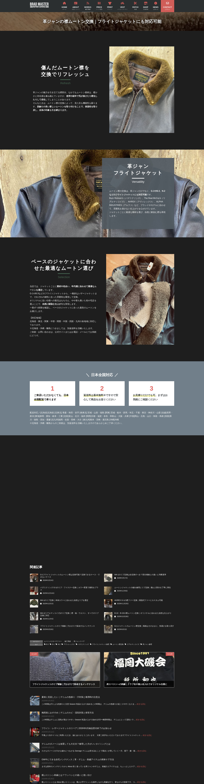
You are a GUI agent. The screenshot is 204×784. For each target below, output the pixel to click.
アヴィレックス (69, 644)
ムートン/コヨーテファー (53, 641)
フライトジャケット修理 (100, 644)
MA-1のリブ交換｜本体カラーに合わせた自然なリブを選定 (64, 600)
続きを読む (141, 704)
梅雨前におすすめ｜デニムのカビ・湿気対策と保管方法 (68, 713)
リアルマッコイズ (133, 644)
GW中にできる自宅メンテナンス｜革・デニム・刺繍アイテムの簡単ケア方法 (78, 759)
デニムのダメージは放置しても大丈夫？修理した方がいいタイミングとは (76, 744)
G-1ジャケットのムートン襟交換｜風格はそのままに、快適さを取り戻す (144, 626)
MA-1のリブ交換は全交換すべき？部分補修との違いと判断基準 (140, 575)
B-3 (47, 644)
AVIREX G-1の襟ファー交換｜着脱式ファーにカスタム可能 (138, 600)
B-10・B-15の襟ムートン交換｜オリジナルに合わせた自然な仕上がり (142, 613)
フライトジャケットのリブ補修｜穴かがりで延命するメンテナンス (67, 626)
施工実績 (68, 641)
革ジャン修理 (147, 644)
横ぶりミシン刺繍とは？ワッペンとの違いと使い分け (67, 775)
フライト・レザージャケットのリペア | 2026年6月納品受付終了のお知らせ (77, 728)
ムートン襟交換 (118, 644)
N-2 (59, 644)
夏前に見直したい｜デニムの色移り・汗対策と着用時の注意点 (71, 697)
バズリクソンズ (83, 644)
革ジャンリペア (79, 641)
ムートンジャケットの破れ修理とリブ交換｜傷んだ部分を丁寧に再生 (142, 587)
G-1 (53, 644)
